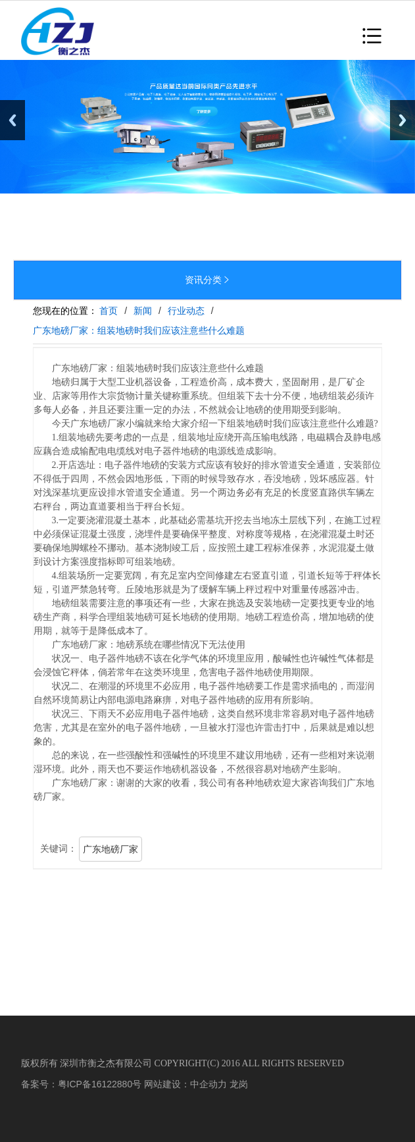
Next (402, 120)
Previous (12, 120)
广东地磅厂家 (110, 849)
